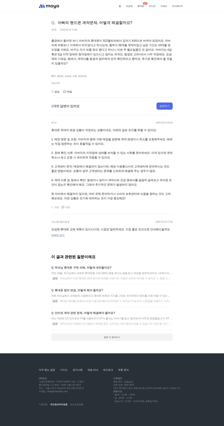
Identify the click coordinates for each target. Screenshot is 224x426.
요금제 (129, 6)
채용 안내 (93, 370)
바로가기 (128, 381)
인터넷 (152, 6)
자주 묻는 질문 (47, 370)
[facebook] (61, 413)
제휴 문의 (123, 370)
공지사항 (78, 370)
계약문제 (82, 76)
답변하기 (165, 106)
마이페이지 (177, 6)
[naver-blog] (48, 413)
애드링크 (108, 370)
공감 (55, 92)
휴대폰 (142, 5)
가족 (74, 76)
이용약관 (43, 404)
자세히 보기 (57, 235)
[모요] (46, 361)
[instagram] (55, 413)
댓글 (67, 92)
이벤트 (164, 6)
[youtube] (41, 413)
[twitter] (68, 413)
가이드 (64, 370)
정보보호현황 (76, 404)
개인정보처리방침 (59, 404)
